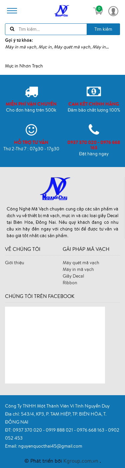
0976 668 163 (91, 430)
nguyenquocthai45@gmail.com (50, 446)
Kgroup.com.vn (81, 460)
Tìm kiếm (103, 29)
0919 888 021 (60, 430)
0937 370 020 (28, 430)
